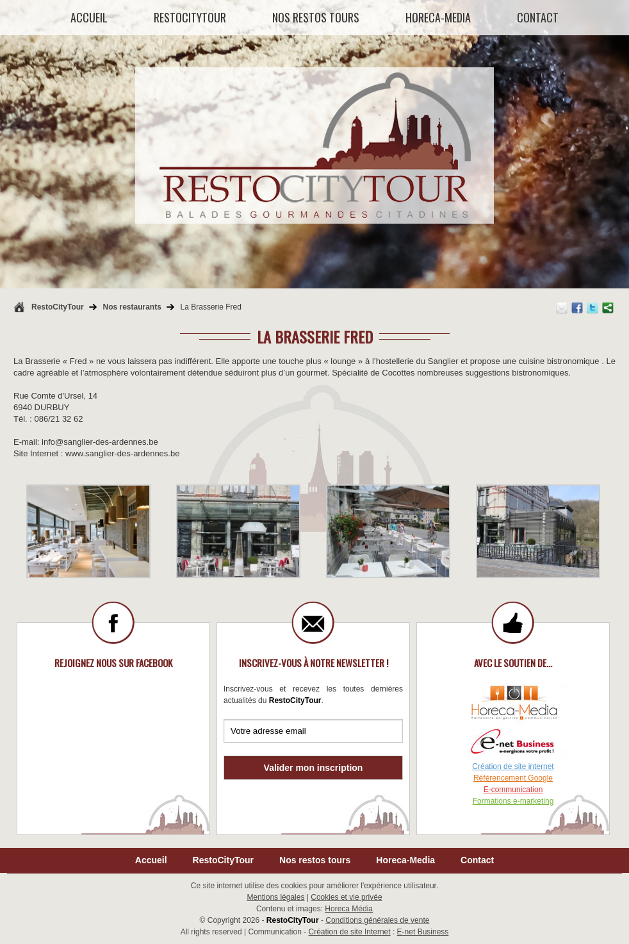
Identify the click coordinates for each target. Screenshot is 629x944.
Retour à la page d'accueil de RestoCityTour (19, 307)
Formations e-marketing (513, 801)
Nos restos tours (314, 860)
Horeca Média (349, 908)
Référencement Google (513, 778)
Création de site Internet (350, 931)
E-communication (513, 789)
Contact (477, 860)
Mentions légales (275, 897)
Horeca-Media (405, 860)
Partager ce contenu (608, 307)
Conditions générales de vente (377, 920)
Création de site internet (512, 766)
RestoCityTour (57, 306)
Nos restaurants (131, 306)
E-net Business (423, 931)
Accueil (151, 860)
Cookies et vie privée (346, 897)
